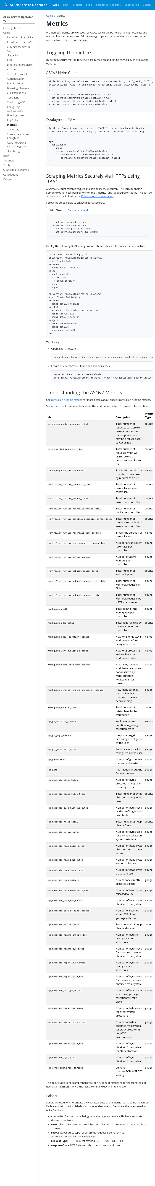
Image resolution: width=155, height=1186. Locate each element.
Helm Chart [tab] (55, 210)
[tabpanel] (99, 227)
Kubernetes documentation (97, 196)
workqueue (57, 406)
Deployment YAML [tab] (78, 210)
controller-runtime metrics (66, 400)
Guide (49, 15)
